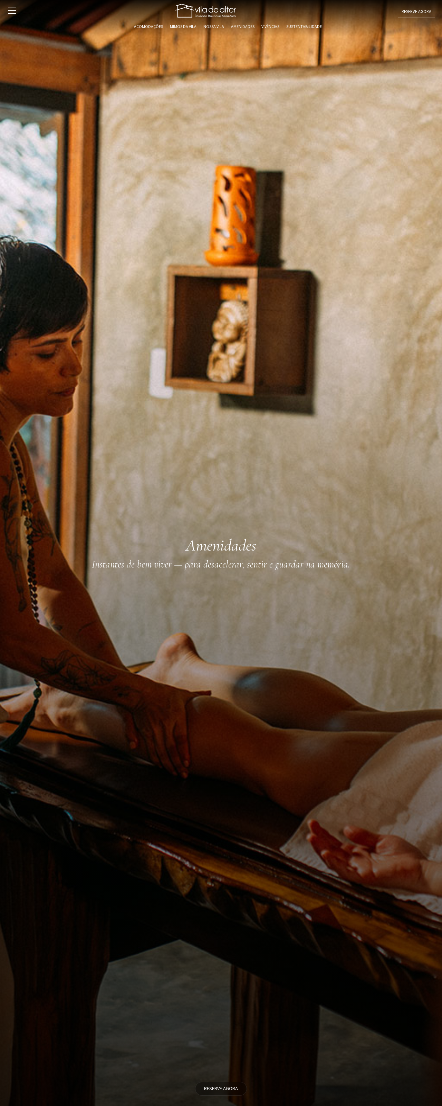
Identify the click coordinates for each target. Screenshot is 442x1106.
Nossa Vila (213, 27)
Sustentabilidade (304, 27)
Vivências (270, 27)
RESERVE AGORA (416, 12)
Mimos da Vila (183, 27)
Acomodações (148, 27)
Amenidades (242, 27)
